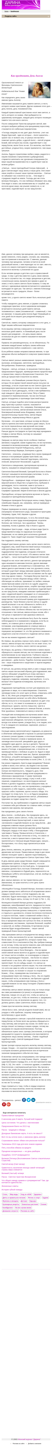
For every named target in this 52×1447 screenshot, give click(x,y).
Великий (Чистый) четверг (13, 1173)
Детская (24, 1201)
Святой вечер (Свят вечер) (13, 1164)
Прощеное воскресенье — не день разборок (21, 1151)
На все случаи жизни (23, 1208)
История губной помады (12, 1190)
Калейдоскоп (8, 1208)
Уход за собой (26, 1194)
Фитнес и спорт (34, 1198)
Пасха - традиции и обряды (13, 1130)
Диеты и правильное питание (14, 1198)
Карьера (33, 1201)
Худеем (45, 1198)
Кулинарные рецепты (11, 1204)
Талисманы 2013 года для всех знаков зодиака (22, 1144)
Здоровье (38, 1194)
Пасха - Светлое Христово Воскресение (19, 1177)
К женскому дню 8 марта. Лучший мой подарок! (22, 1119)
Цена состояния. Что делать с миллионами (20, 1123)
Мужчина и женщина (10, 1201)
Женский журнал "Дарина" (29, 1439)
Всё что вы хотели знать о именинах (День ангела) (23, 1137)
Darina (6, 11)
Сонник (43, 1204)
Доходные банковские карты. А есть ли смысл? (22, 1133)
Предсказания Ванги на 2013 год (16, 1126)
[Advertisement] (26, 45)
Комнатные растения (30, 1204)
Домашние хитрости (10, 1211)
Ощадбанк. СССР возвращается (16, 1155)
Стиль (5, 1194)
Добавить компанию (34, 1443)
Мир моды (14, 1194)
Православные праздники (13, 1115)
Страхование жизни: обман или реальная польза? (23, 1141)
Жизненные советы (10, 1186)
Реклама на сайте (27, 1211)
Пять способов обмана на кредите (16, 1148)
